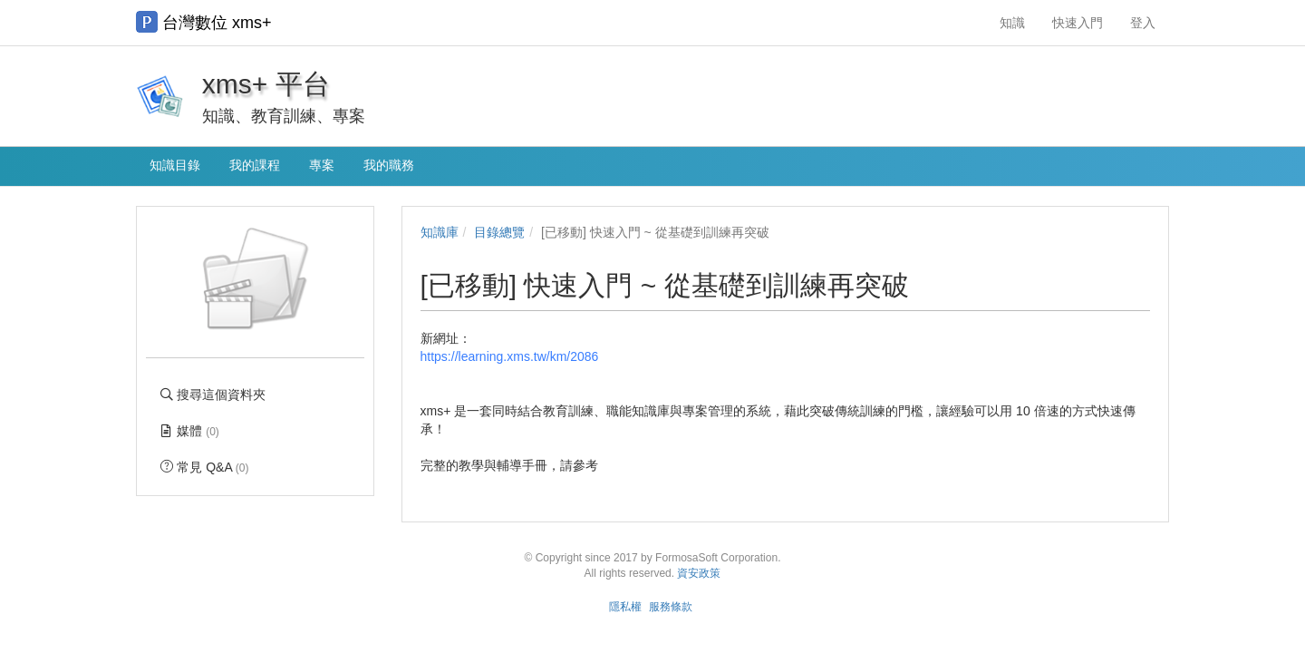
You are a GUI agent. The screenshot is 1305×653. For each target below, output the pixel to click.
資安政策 (698, 573)
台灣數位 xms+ (204, 22)
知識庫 (439, 232)
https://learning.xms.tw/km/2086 (509, 356)
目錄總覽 (499, 232)
